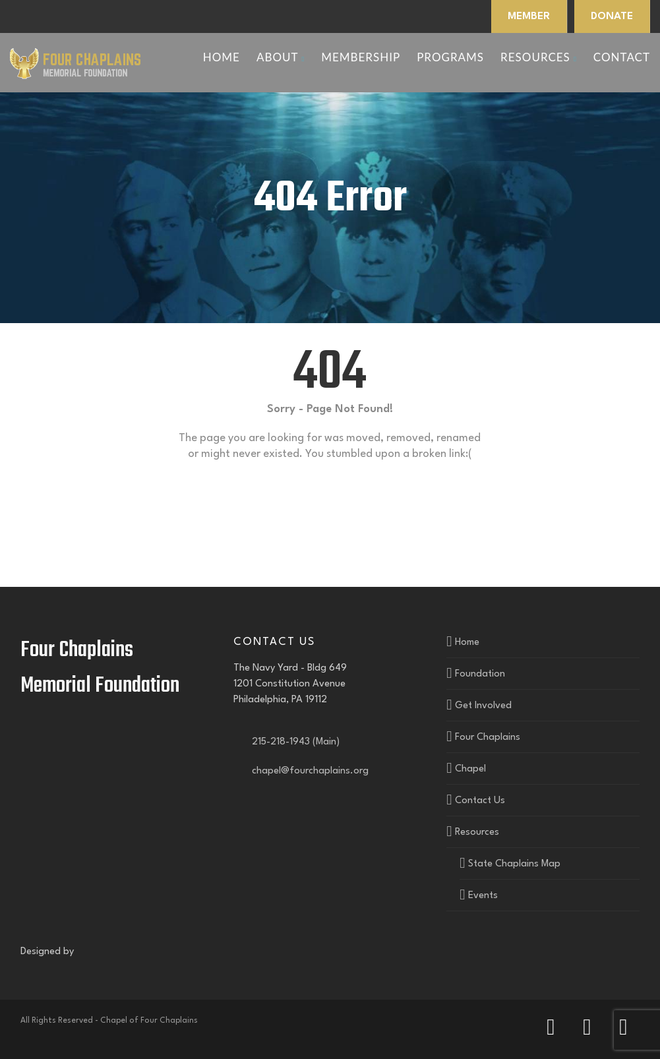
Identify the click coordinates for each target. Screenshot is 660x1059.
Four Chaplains (487, 737)
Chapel (470, 769)
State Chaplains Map (514, 864)
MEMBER (529, 16)
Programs (450, 57)
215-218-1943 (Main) (293, 742)
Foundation (480, 674)
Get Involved (483, 706)
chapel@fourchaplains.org (308, 771)
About (280, 57)
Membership (360, 57)
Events (483, 896)
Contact (621, 57)
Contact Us (480, 801)
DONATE (612, 16)
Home (221, 57)
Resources (538, 57)
